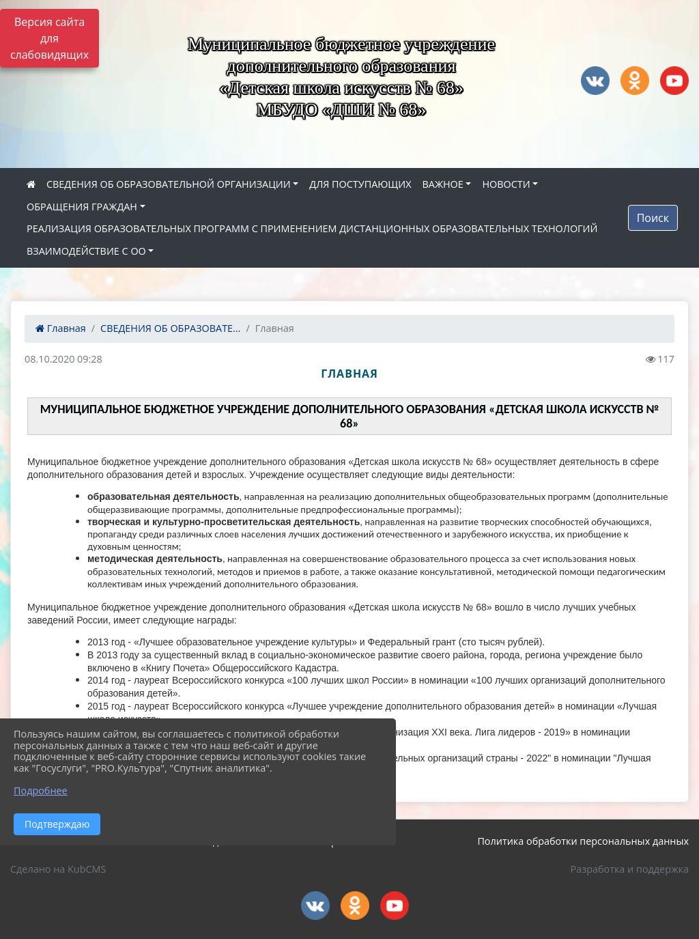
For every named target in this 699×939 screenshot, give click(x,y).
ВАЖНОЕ (442, 184)
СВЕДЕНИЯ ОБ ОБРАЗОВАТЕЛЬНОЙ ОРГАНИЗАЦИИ (168, 184)
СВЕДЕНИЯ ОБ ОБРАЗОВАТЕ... (170, 328)
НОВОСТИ (506, 184)
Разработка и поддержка (630, 869)
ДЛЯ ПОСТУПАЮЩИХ (360, 184)
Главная (60, 328)
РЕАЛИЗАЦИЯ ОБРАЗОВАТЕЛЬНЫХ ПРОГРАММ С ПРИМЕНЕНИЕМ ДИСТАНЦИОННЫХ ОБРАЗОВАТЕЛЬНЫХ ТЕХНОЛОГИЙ (312, 228)
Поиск (653, 217)
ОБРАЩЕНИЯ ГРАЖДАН (82, 206)
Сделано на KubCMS (58, 869)
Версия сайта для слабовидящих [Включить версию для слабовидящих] (49, 38)
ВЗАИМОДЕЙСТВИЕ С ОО (86, 250)
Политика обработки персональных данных (583, 841)
